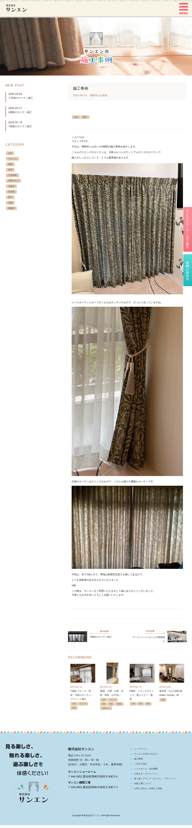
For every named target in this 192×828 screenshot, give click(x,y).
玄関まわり (107, 717)
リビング (85, 707)
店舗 (164, 703)
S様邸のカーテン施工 (20, 112)
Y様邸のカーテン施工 (101, 639)
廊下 (87, 117)
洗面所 (105, 712)
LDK (76, 117)
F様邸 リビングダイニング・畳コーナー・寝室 (142, 698)
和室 (75, 711)
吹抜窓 (12, 196)
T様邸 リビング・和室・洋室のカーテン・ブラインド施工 (81, 698)
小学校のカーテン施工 (20, 97)
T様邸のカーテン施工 (20, 126)
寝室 (113, 707)
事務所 (12, 214)
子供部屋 (13, 177)
